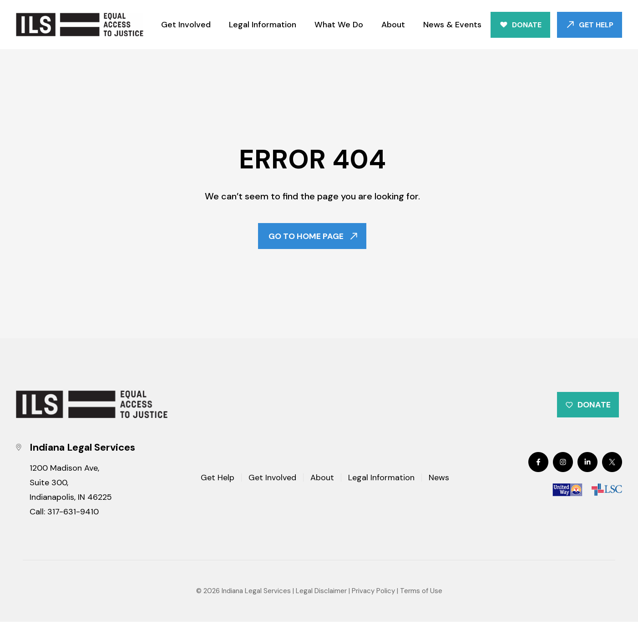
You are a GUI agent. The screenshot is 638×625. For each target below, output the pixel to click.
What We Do (338, 24)
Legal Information (262, 24)
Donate (527, 25)
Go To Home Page (306, 236)
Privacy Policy (373, 593)
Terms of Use (421, 593)
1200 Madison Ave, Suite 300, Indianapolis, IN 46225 (71, 485)
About (393, 24)
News (439, 481)
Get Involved (186, 24)
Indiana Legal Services (256, 593)
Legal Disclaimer (321, 593)
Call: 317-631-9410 (64, 514)
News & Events (452, 24)
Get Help (596, 25)
